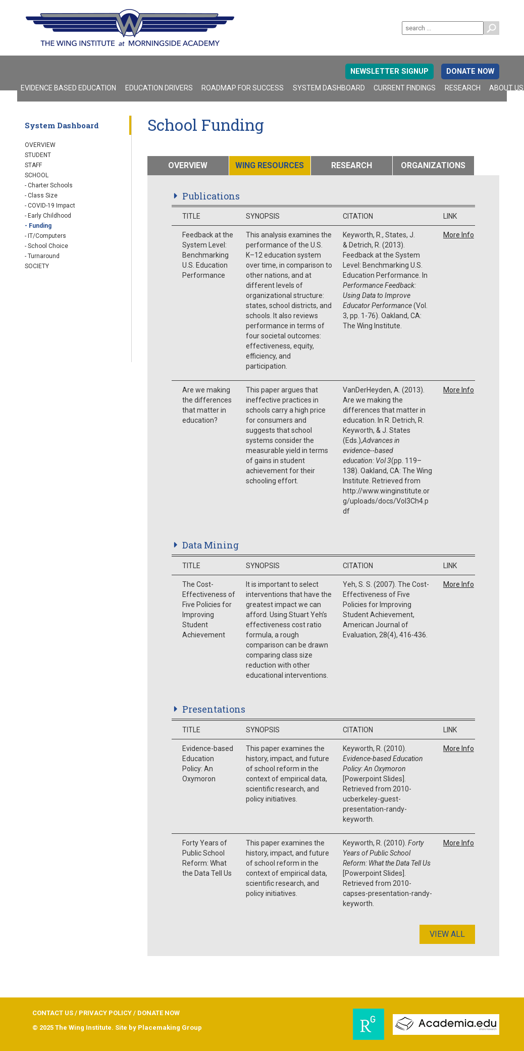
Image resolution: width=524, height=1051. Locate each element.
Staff (33, 165)
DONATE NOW (470, 71)
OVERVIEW (187, 165)
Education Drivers (159, 88)
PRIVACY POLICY (105, 1013)
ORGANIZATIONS (433, 165)
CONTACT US (52, 1013)
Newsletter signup (389, 71)
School (36, 175)
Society (37, 266)
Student (38, 155)
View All (447, 934)
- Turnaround (42, 256)
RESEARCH (351, 165)
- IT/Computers (45, 235)
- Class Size (41, 195)
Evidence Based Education (68, 88)
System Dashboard (329, 88)
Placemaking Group (170, 1027)
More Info (458, 235)
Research (463, 88)
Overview (40, 144)
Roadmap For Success (242, 88)
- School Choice (46, 245)
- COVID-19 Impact (50, 205)
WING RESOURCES (269, 165)
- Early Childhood (48, 215)
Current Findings (405, 88)
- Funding (38, 225)
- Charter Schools (49, 185)
